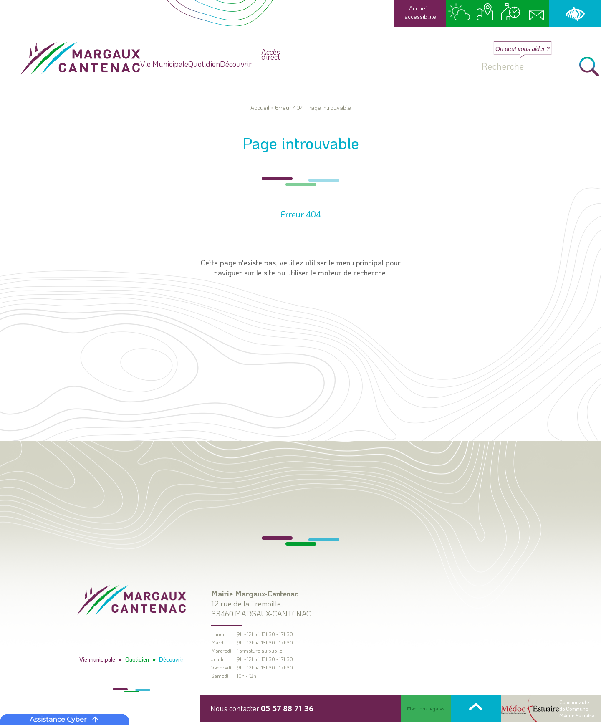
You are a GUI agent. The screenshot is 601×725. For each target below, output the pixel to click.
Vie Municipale (193, 63)
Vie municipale (98, 660)
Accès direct (430, 78)
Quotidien (287, 63)
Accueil (418, 8)
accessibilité (420, 16)
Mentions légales (425, 708)
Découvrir (369, 63)
